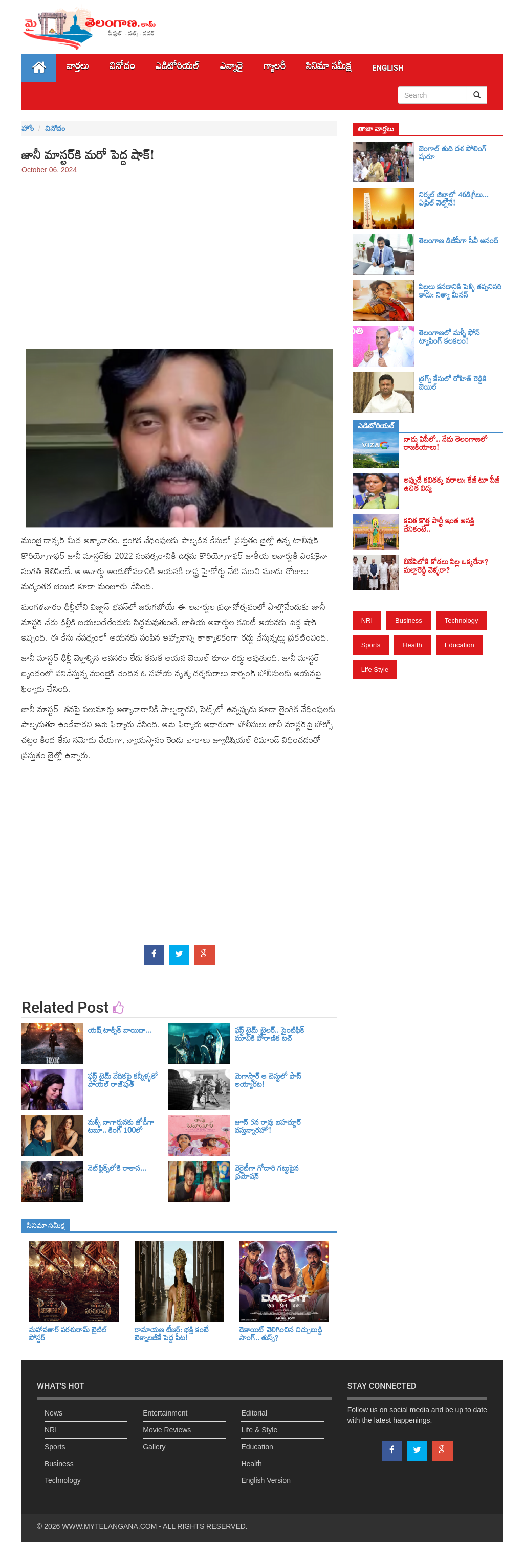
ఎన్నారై (231, 68)
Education (459, 645)
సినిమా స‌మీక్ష (329, 68)
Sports (371, 645)
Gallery (154, 1447)
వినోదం (122, 68)
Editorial (254, 1413)
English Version (266, 1480)
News (53, 1413)
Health (412, 645)
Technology (461, 620)
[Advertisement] (179, 256)
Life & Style (259, 1430)
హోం (27, 128)
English (388, 68)
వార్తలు (78, 68)
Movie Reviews (167, 1430)
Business (408, 620)
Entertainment (165, 1413)
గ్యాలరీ (275, 68)
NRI (367, 620)
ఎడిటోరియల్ (178, 68)
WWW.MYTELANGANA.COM (109, 1526)
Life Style (374, 669)
